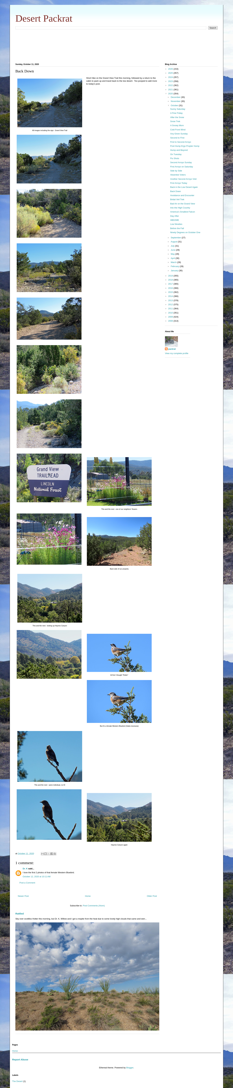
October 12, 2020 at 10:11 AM (37, 876)
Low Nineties (176, 224)
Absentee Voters (178, 175)
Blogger (129, 1067)
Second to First (177, 138)
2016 (171, 288)
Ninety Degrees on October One (185, 232)
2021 (171, 89)
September (176, 237)
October (175, 105)
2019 (171, 276)
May (173, 254)
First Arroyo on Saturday (181, 166)
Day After (174, 216)
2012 (171, 304)
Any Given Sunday (179, 133)
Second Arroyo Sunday (181, 162)
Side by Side (176, 170)
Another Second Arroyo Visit (183, 179)
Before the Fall (177, 228)
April (173, 258)
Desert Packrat (43, 18)
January (175, 270)
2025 (171, 73)
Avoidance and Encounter (182, 195)
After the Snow (177, 117)
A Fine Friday (176, 113)
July (173, 246)
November (176, 101)
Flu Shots (174, 158)
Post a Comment (27, 883)
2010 (171, 313)
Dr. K (25, 868)
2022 (171, 85)
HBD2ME (174, 220)
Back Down (175, 191)
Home (88, 896)
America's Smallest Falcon (182, 212)
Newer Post (23, 896)
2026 (171, 69)
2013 (171, 300)
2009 (171, 317)
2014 (171, 296)
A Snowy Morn (177, 125)
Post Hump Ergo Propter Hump (184, 146)
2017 (171, 284)
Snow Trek (175, 121)
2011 (171, 308)
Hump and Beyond (179, 150)
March (174, 262)
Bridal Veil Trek (177, 199)
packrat (172, 349)
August (174, 241)
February (175, 266)
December (176, 97)
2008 (171, 321)
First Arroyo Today (178, 183)
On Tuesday (175, 154)
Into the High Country (180, 207)
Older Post (152, 896)
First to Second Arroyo (180, 142)
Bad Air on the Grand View (182, 203)
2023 (171, 81)
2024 (171, 77)
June (173, 250)
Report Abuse (20, 1059)
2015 (171, 292)
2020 (171, 93)
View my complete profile (176, 353)
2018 (171, 280)
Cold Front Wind (177, 129)
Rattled (19, 913)
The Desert (17, 1081)
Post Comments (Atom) (94, 905)
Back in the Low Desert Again (184, 187)
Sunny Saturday (177, 109)
